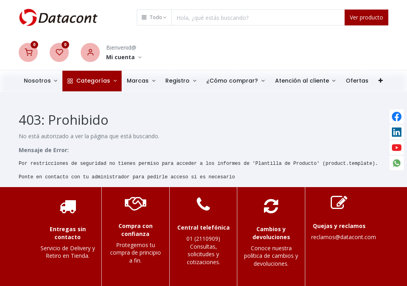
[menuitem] (357, 81)
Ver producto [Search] (366, 17)
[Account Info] (123, 57)
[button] (154, 17)
